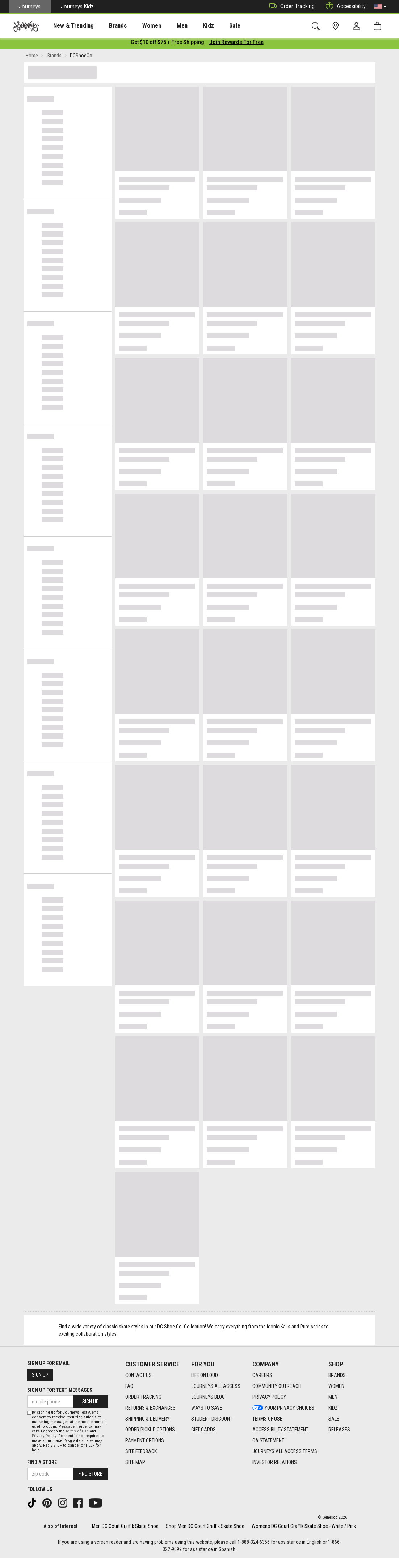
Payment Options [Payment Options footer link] (144, 1440)
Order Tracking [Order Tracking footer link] (143, 1397)
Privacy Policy (44, 1436)
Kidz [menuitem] (186, 25)
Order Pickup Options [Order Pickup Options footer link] (150, 1429)
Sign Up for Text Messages (59, 1390)
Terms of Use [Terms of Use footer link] (267, 1419)
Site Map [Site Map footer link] (135, 1462)
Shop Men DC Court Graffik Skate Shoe (205, 1526)
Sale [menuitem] (209, 25)
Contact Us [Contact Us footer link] (138, 1375)
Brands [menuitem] (106, 25)
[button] (380, 6)
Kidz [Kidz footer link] (333, 1408)
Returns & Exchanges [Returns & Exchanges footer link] (150, 1408)
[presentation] (67, 26)
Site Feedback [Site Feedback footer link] (141, 1451)
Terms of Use (77, 1431)
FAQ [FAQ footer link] (129, 1386)
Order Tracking (290, 6)
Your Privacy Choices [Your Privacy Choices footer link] (283, 1408)
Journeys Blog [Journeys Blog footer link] (208, 1397)
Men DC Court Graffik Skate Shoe (125, 1526)
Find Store (90, 1474)
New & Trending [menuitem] (66, 25)
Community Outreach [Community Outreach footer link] (276, 1386)
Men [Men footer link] (332, 1397)
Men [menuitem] (163, 25)
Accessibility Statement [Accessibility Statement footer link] (280, 1429)
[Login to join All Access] (167, 43)
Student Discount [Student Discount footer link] (211, 1419)
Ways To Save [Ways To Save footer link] (206, 1408)
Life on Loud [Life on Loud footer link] (204, 1375)
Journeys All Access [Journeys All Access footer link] (215, 1386)
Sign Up (40, 1375)
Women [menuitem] (136, 25)
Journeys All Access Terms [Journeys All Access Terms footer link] (284, 1451)
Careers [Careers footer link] (262, 1375)
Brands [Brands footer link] (337, 1375)
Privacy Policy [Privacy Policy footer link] (269, 1397)
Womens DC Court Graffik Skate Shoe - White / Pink (304, 1526)
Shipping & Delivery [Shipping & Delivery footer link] (147, 1419)
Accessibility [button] (344, 6)
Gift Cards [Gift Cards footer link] (203, 1429)
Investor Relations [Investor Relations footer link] (274, 1462)
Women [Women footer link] (336, 1386)
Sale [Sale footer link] (333, 1419)
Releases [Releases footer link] (339, 1429)
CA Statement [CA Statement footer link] (268, 1440)
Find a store (42, 1462)
